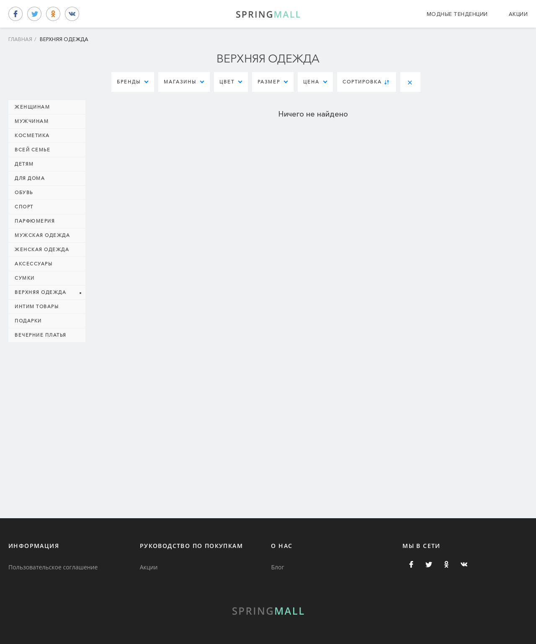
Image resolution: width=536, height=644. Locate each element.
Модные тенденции (457, 14)
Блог (277, 567)
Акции (518, 14)
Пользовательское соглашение (53, 567)
